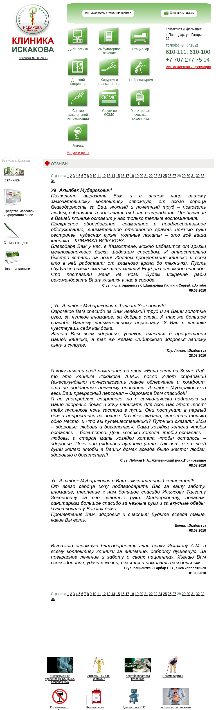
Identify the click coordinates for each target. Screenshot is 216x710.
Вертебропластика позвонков (138, 668)
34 (53, 181)
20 (141, 176)
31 (193, 176)
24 (160, 176)
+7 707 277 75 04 (188, 60)
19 (136, 176)
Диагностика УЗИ (134, 698)
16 (122, 176)
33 (202, 176)
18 (132, 176)
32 (198, 176)
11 (99, 176)
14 (113, 176)
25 (165, 176)
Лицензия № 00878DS (33, 58)
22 (151, 176)
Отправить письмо (182, 12)
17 (127, 176)
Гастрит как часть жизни (175, 698)
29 (183, 176)
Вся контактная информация (188, 67)
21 (146, 176)
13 (108, 176)
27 (174, 176)
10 (94, 176)
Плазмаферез (95, 698)
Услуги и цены (78, 153)
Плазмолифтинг (173, 666)
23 (155, 176)
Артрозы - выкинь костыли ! (99, 668)
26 (169, 176)
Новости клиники (21, 260)
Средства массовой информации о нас (21, 202)
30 (188, 176)
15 (118, 176)
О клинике (21, 173)
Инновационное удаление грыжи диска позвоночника (60, 670)
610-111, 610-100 (188, 52)
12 (104, 176)
